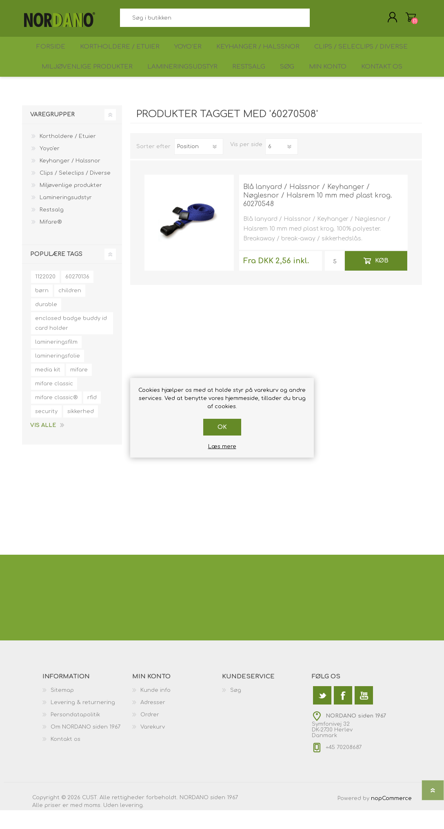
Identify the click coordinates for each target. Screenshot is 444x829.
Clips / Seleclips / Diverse (365, 56)
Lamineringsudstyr (175, 82)
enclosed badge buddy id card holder (71, 342)
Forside (48, 56)
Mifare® (51, 241)
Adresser (152, 721)
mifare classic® (56, 416)
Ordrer (149, 733)
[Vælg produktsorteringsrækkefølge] (198, 165)
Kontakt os (388, 82)
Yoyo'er (190, 56)
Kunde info (155, 709)
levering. (132, 824)
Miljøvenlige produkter (78, 82)
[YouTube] (364, 714)
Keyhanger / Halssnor (262, 56)
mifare (79, 388)
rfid (92, 416)
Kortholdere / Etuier (119, 56)
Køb (381, 279)
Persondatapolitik (75, 733)
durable (46, 323)
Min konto (330, 82)
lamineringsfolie (57, 375)
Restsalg (243, 82)
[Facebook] (343, 714)
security (46, 430)
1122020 (45, 295)
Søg (319, 20)
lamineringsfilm (56, 361)
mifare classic (54, 402)
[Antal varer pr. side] (281, 165)
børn (42, 309)
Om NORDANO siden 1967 (85, 746)
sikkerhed (80, 430)
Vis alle (43, 444)
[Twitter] (322, 714)
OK (222, 427)
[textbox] (214, 20)
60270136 (77, 295)
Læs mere (222, 446)
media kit (47, 388)
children (69, 309)
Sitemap (62, 709)
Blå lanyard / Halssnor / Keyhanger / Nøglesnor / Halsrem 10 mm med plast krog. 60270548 (317, 214)
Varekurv (402, 20)
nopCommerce (391, 817)
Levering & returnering (83, 721)
